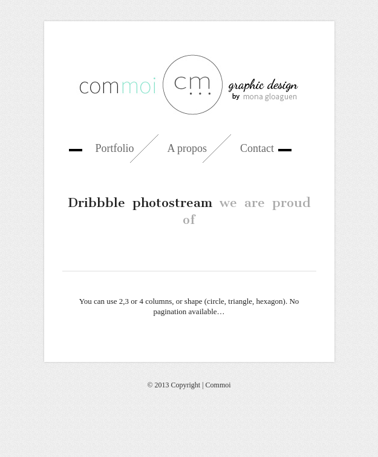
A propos (187, 148)
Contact (257, 148)
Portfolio (115, 148)
